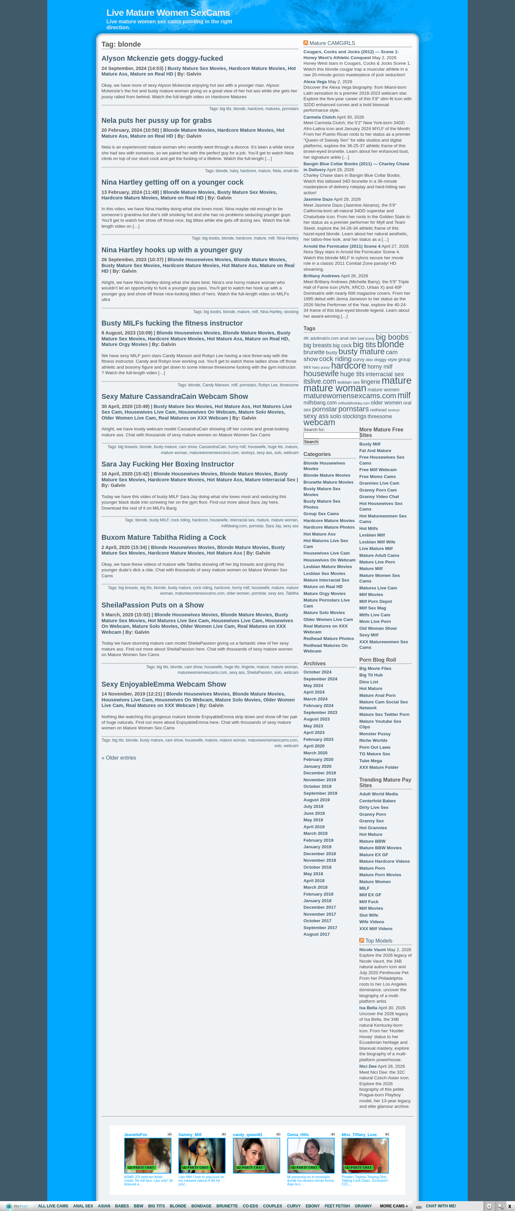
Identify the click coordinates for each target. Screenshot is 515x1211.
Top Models (378, 941)
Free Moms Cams (377, 476)
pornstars (290, 108)
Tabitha (292, 593)
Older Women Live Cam (128, 418)
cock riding (180, 520)
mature (264, 171)
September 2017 (320, 927)
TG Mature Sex (374, 753)
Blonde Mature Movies (189, 130)
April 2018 (314, 880)
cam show (188, 447)
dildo (369, 360)
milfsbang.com (234, 526)
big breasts (128, 447)
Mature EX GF (373, 854)
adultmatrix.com (324, 338)
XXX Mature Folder (378, 767)
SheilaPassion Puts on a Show (152, 605)
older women (238, 593)
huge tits (275, 447)
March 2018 (315, 887)
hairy (234, 171)
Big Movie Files (375, 668)
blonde (239, 108)
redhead (378, 409)
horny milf (236, 447)
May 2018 (313, 873)
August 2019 (316, 799)
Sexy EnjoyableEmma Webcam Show (163, 684)
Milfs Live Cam (374, 614)
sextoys (248, 452)
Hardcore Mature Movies (257, 68)
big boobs (210, 238)
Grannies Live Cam (379, 483)
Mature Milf (371, 568)
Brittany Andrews (321, 275)
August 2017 (316, 934)
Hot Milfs (368, 528)
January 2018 (317, 900)
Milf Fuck (368, 901)
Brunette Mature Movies (328, 482)
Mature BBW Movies (380, 847)
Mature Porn (372, 868)
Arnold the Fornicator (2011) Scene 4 (341, 246)
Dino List (368, 681)
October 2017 (317, 920)
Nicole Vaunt (372, 949)
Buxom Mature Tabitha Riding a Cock (163, 537)
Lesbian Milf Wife (377, 541)
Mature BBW (372, 841)
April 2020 (314, 745)
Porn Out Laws (375, 747)
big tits (225, 108)
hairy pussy (321, 367)
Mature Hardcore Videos (384, 861)
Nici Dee (368, 1066)
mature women (383, 389)
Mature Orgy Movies (124, 344)
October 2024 (317, 672)
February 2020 (318, 759)
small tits (291, 171)
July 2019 (313, 806)
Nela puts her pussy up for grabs (156, 121)
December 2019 (319, 772)
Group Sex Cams (321, 513)
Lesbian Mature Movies (327, 566)
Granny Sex (371, 820)
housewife (257, 447)
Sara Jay (273, 526)
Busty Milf (369, 444)
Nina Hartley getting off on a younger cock (172, 182)
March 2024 (315, 699)
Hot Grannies (373, 827)
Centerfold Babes (377, 800)
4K (306, 338)
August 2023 (316, 719)
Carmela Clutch (319, 117)
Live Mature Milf (376, 548)
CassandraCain (212, 447)
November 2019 (319, 779)
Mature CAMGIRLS (332, 43)
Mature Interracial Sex (270, 479)
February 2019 (318, 840)
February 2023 (318, 739)
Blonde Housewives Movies (199, 259)
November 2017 (319, 914)
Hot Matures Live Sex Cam (178, 620)
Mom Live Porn (375, 621)
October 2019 (317, 786)
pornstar (256, 526)
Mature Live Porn (377, 562)
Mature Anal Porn (377, 695)
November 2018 (319, 860)
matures (272, 108)
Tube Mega (370, 760)
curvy (358, 359)
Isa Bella (368, 1007)
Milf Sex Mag (372, 608)
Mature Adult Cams (379, 555)
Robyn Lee (268, 385)
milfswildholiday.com (353, 403)
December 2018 (319, 853)
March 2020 (315, 752)
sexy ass (264, 452)
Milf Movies (371, 594)
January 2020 (317, 766)
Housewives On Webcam (207, 412)
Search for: (314, 429)
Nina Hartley (288, 238)
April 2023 (314, 732)
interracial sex (242, 520)
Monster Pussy (375, 733)
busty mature (165, 447)
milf (271, 238)
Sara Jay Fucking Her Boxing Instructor (167, 464)
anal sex (348, 338)
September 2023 (320, 712)
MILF (364, 888)
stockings (355, 416)
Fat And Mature (375, 450)
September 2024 (320, 678)
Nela (277, 171)
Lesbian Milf (372, 535)
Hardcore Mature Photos (329, 527)
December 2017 (319, 907)
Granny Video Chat (379, 496)
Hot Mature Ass (239, 265)
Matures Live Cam (378, 587)
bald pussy (366, 338)
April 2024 (314, 692)
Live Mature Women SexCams (168, 12)
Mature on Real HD (151, 74)
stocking (291, 311)
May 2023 (313, 725)
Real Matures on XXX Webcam (193, 418)
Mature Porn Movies (380, 874)
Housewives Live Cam (150, 412)
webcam (291, 452)
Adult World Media (378, 793)
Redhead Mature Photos (328, 638)
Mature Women (375, 881)
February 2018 (318, 894)
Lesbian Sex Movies (324, 573)
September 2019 (320, 793)
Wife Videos (371, 921)
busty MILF (158, 520)
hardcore (255, 108)
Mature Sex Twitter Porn (384, 714)
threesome (289, 385)
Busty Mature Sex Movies (197, 68)
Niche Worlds (373, 740)
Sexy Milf (368, 634)
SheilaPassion (259, 672)
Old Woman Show (378, 628)
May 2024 (313, 685)
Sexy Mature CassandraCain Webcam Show (174, 396)
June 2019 (314, 813)
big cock (342, 345)
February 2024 (318, 705)
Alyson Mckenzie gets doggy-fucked (162, 58)
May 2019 (313, 819)
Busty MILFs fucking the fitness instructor (172, 323)
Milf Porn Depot (375, 601)
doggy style (385, 359)
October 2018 (317, 867)
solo (277, 452)
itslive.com (319, 381)
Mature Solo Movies (261, 412)
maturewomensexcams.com (214, 452)
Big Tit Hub (371, 675)
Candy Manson (215, 385)
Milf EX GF (370, 894)
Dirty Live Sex (374, 807)
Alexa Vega (315, 81)
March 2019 (315, 833)
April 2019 (314, 826)
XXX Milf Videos (375, 928)
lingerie (248, 667)
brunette (314, 352)
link (509, 1108)
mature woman (174, 452)
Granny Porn (372, 814)
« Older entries (118, 758)
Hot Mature (370, 688)
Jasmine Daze (318, 199)
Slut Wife (368, 915)
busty (331, 352)
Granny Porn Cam (378, 490)
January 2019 (317, 846)
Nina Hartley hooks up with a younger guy (171, 250)
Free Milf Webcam (378, 469)
